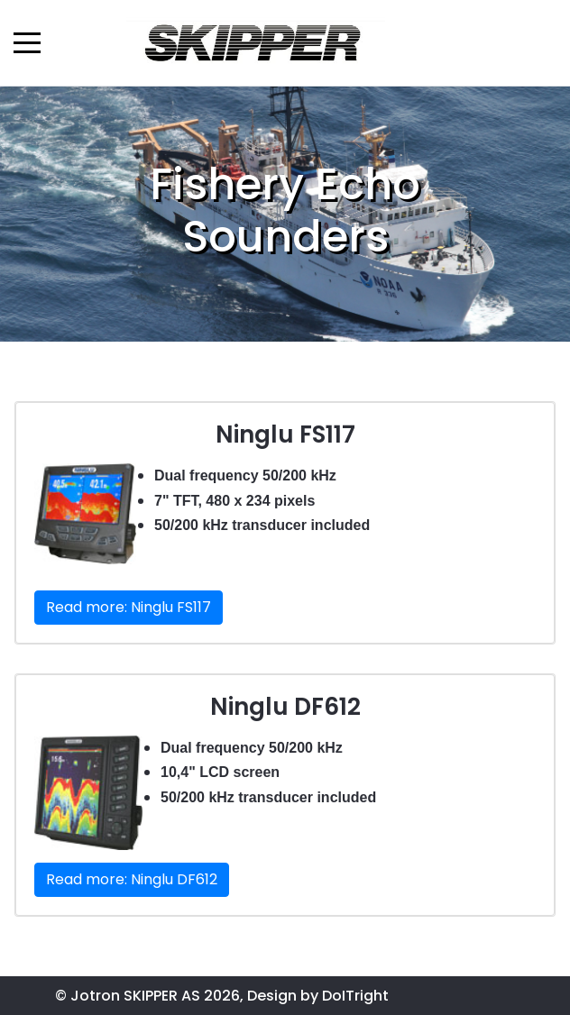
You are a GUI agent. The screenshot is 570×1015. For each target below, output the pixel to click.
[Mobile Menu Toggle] (27, 42)
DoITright (355, 995)
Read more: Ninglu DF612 (131, 879)
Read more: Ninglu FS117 (128, 607)
